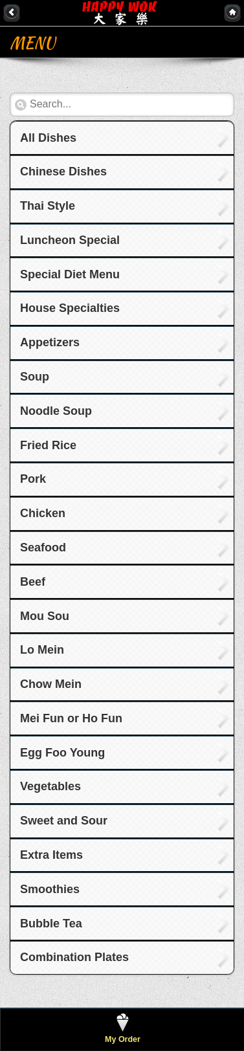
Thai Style (47, 205)
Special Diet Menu (70, 274)
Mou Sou (44, 616)
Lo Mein (42, 649)
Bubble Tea (51, 923)
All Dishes (48, 137)
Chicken (42, 513)
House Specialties (70, 308)
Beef (32, 581)
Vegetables (50, 786)
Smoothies (50, 889)
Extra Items (51, 854)
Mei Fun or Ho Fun (71, 718)
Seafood (43, 547)
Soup (34, 376)
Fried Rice (48, 445)
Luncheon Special (70, 240)
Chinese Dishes (63, 171)
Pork (33, 478)
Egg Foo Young (62, 752)
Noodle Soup (56, 410)
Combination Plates (74, 957)
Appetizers (50, 342)
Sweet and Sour (63, 820)
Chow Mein (51, 684)
